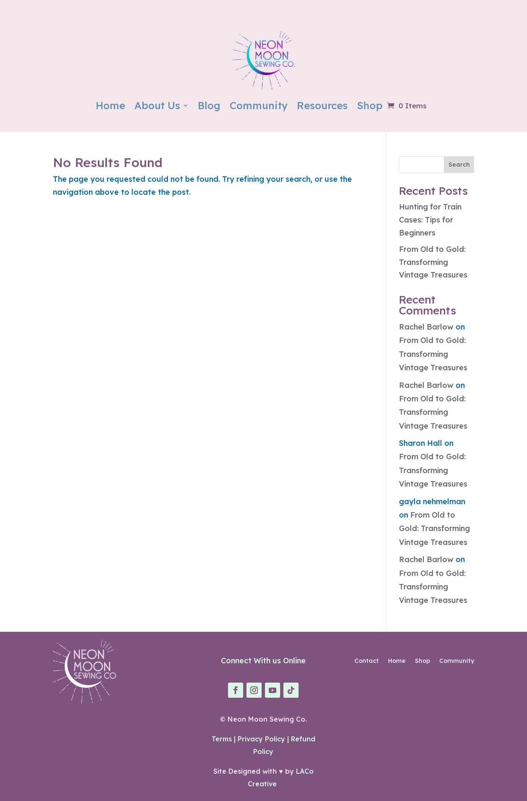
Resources (322, 105)
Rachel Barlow (426, 327)
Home (110, 105)
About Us (157, 105)
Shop (370, 105)
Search (459, 164)
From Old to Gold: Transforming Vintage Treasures (433, 262)
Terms (222, 739)
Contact (366, 661)
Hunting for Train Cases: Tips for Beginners (430, 219)
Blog (209, 105)
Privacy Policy (261, 739)
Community (259, 105)
